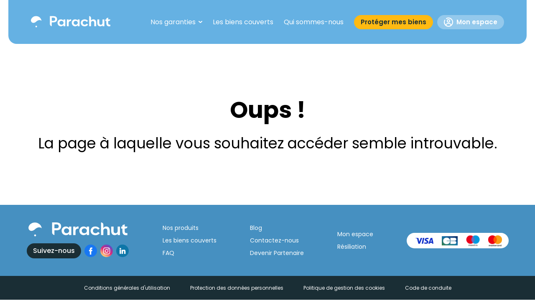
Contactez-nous (274, 240)
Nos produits (181, 228)
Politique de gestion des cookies (344, 287)
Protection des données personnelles (236, 287)
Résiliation (351, 246)
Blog (256, 228)
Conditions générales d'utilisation (127, 287)
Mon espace (470, 22)
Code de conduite (428, 287)
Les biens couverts (190, 240)
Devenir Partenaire (277, 253)
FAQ (168, 253)
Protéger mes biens (393, 22)
